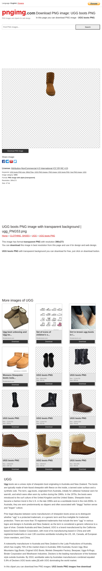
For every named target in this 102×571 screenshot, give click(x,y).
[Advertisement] (51, 50)
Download (15, 342)
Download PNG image (15, 151)
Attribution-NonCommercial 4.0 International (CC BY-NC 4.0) (39, 168)
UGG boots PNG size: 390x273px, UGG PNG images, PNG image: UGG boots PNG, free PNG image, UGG (48, 172)
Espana (21, 3)
